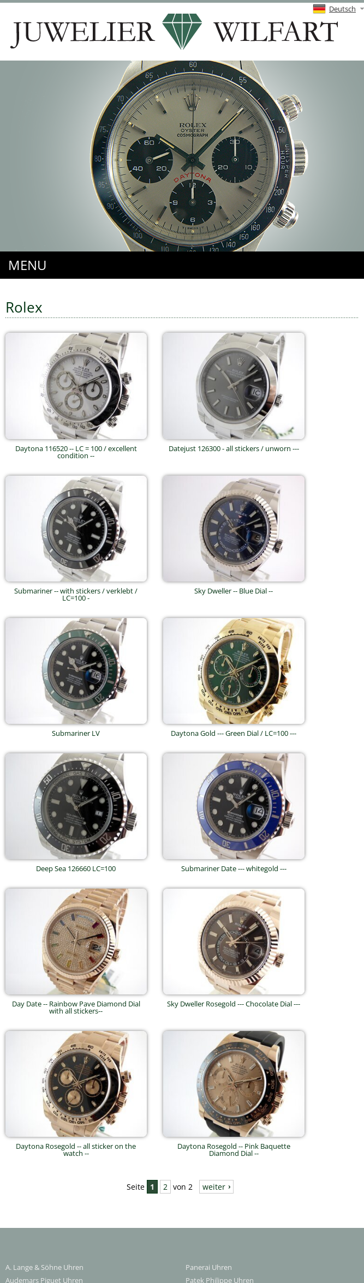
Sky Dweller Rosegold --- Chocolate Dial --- (234, 1000)
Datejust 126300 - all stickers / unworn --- (234, 444)
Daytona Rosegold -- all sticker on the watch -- (76, 1146)
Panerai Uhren (209, 1267)
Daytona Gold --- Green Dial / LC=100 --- (234, 729)
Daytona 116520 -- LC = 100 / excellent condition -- (76, 448)
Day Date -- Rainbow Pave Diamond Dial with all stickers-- (76, 1004)
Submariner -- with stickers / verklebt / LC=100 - (76, 591)
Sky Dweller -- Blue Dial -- (234, 587)
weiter (213, 1187)
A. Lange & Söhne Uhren (44, 1267)
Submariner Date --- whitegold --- (234, 864)
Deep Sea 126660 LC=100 (76, 864)
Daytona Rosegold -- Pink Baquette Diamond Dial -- (234, 1146)
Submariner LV (76, 729)
